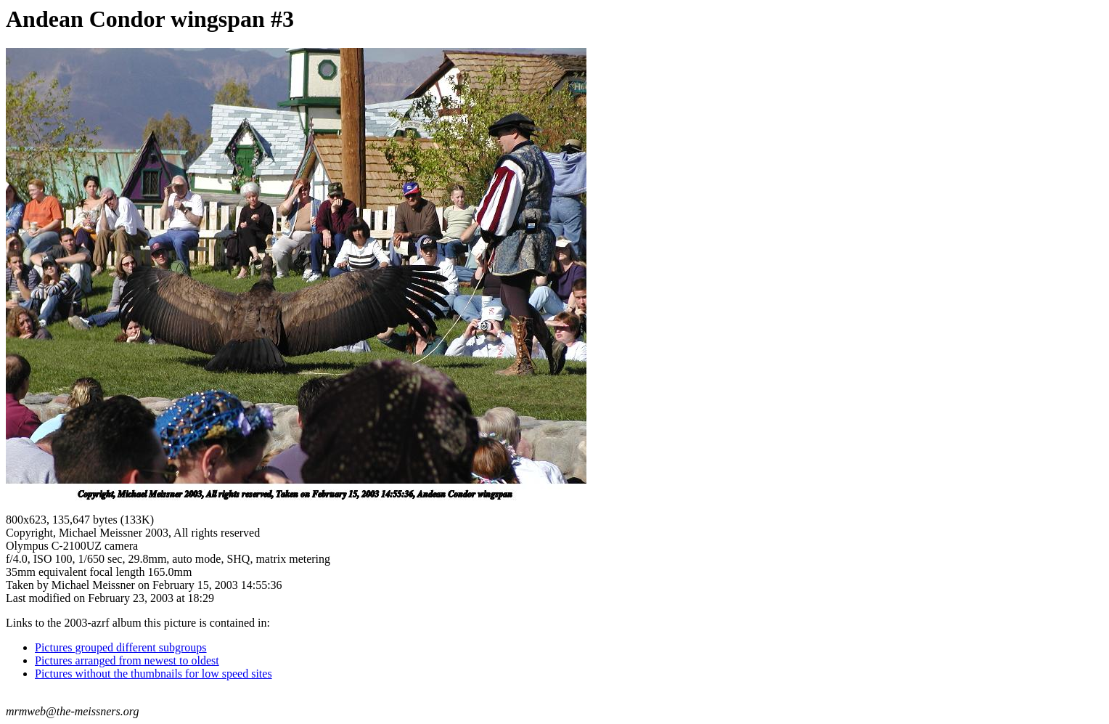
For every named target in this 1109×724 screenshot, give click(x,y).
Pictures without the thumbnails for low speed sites (153, 673)
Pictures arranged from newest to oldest (127, 660)
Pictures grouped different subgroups (121, 647)
